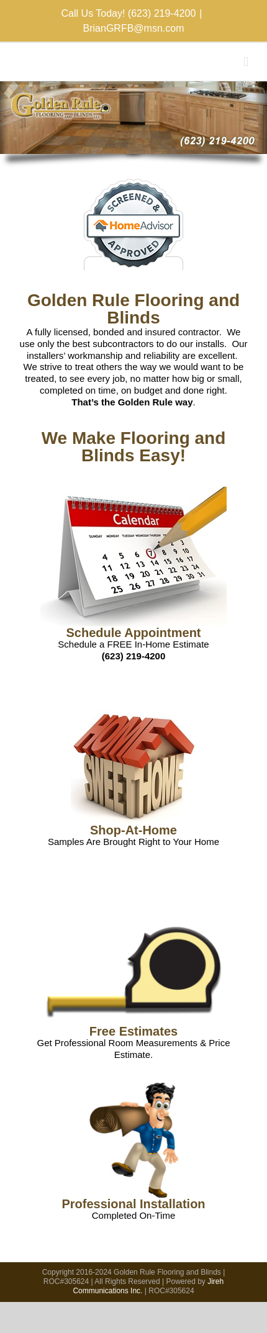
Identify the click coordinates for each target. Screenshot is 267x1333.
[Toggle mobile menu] (245, 61)
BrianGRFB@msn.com (133, 28)
